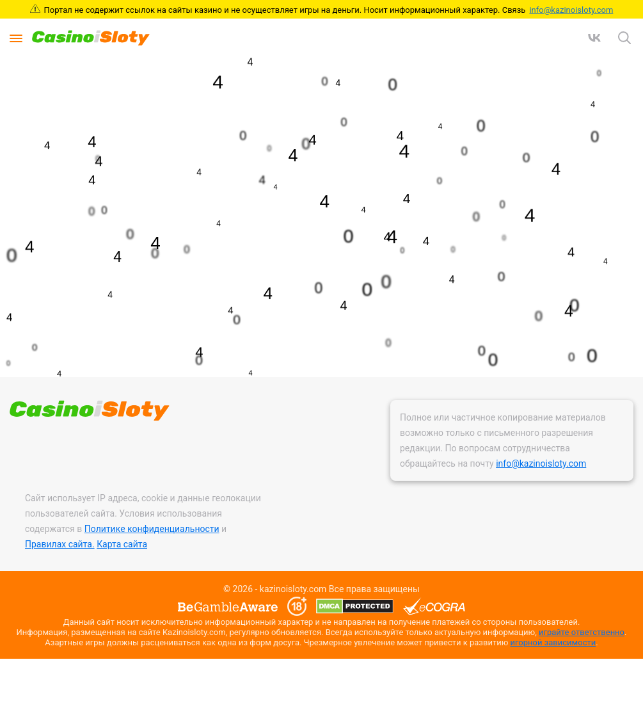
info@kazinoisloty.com (571, 10)
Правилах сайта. (60, 544)
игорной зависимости (553, 642)
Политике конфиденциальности (151, 529)
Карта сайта (122, 544)
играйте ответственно (581, 632)
